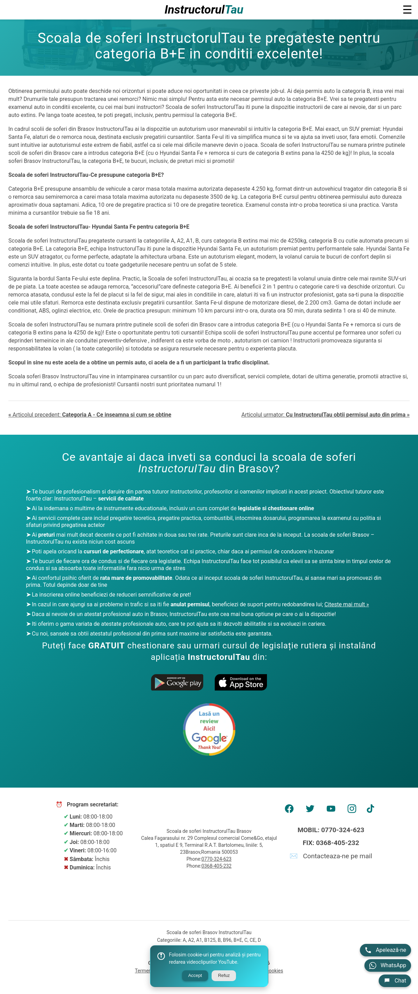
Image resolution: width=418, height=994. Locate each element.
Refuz (224, 975)
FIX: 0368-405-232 (331, 843)
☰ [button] (407, 9)
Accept (195, 975)
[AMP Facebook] (289, 811)
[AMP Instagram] (352, 811)
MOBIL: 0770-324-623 (331, 830)
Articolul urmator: (325, 414)
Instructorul (204, 9)
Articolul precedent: (89, 414)
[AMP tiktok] (372, 811)
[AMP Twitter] (310, 811)
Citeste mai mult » (346, 604)
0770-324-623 (216, 859)
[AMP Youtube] (331, 811)
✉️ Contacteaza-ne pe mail (331, 856)
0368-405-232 (216, 866)
